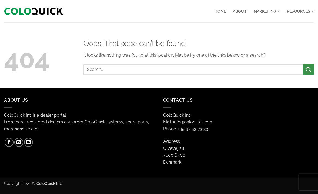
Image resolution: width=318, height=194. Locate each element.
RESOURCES (300, 11)
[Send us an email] (18, 142)
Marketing (267, 11)
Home (220, 11)
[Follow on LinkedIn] (28, 142)
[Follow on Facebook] (9, 142)
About (239, 11)
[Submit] (308, 69)
